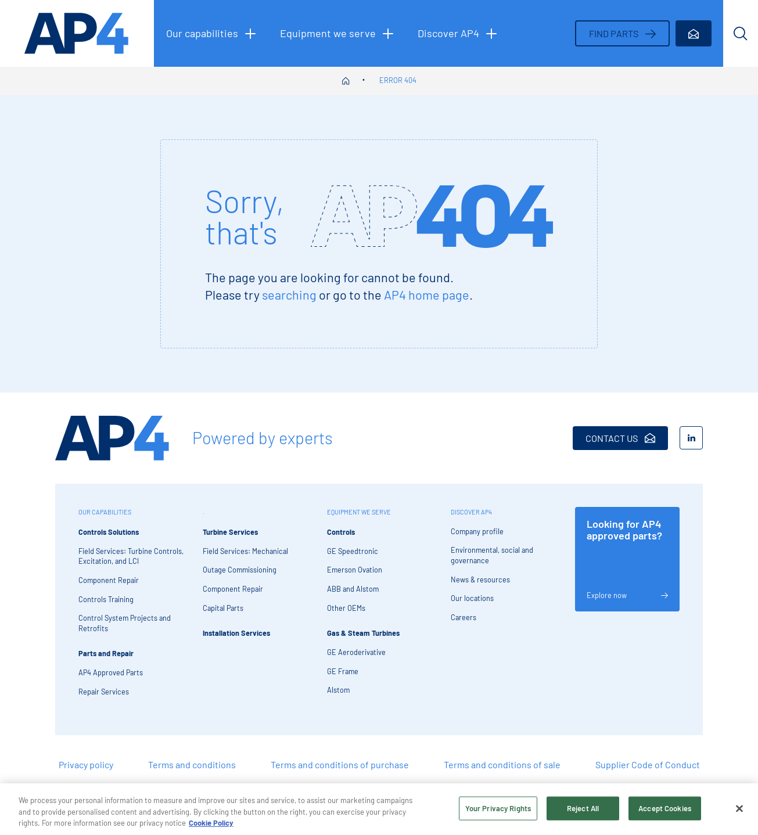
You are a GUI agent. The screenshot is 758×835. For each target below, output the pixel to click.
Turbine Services (230, 532)
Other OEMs (346, 608)
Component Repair (108, 580)
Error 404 (397, 80)
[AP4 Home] (112, 438)
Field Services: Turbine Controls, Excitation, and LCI (131, 556)
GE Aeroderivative (356, 652)
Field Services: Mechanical (245, 551)
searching (289, 294)
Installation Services (236, 633)
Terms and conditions (192, 764)
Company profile (477, 531)
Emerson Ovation (354, 569)
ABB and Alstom (353, 588)
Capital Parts (223, 608)
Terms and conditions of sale (502, 764)
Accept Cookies (664, 811)
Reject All (583, 811)
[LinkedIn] (691, 437)
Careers (463, 617)
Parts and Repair (106, 653)
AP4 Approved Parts (110, 672)
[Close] (739, 812)
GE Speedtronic (352, 551)
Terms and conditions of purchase (340, 764)
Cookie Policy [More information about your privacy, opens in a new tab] (211, 827)
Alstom (338, 689)
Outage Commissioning (239, 569)
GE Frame (342, 671)
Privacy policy (86, 764)
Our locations (472, 598)
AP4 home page (426, 294)
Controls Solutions (108, 532)
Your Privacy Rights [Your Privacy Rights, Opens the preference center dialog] (498, 811)
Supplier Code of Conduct (647, 764)
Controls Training (106, 599)
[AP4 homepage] (77, 33)
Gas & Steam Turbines (363, 633)
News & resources (480, 579)
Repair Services (103, 691)
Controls (341, 532)
